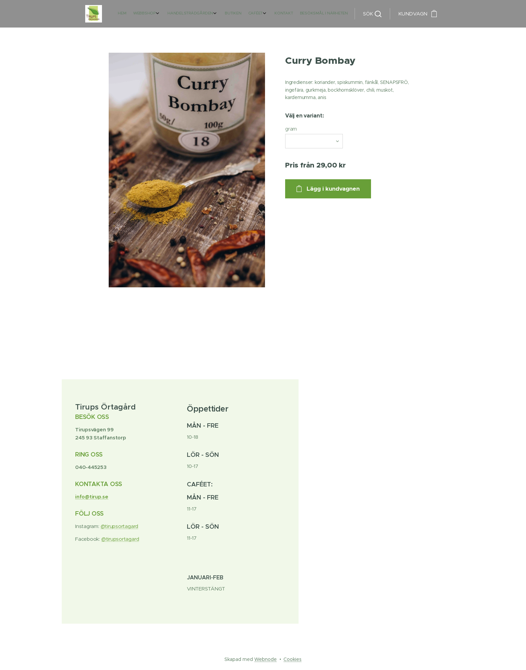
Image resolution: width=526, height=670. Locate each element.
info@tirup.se (91, 496)
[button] (372, 13)
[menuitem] (293, 13)
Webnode (265, 659)
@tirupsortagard (120, 526)
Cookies (292, 659)
